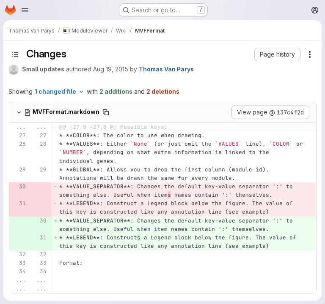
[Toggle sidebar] (15, 54)
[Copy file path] (106, 112)
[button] (277, 54)
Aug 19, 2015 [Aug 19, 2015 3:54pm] (110, 69)
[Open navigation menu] (25, 10)
